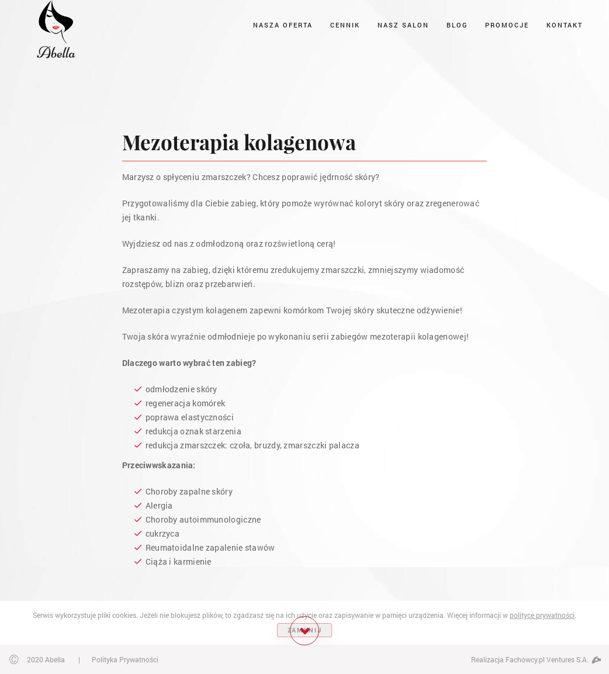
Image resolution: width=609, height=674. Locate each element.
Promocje (507, 24)
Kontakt (564, 24)
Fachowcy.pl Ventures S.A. (553, 659)
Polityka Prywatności (125, 659)
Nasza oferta (283, 24)
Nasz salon (403, 24)
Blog (457, 24)
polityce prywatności (542, 615)
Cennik (345, 24)
